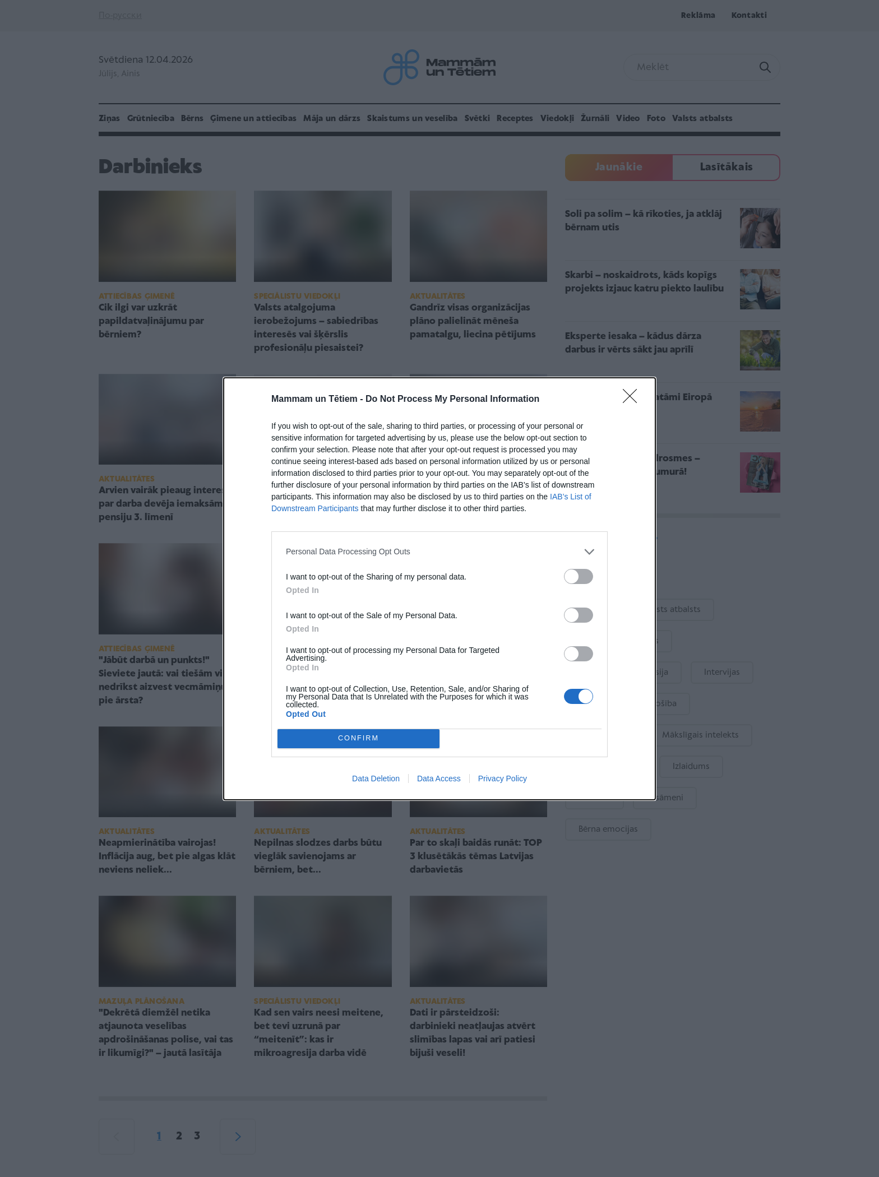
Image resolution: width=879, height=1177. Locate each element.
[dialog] (439, 589)
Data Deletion (376, 778)
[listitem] (439, 552)
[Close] (633, 399)
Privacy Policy (502, 778)
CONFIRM (358, 738)
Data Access (439, 778)
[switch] (578, 576)
